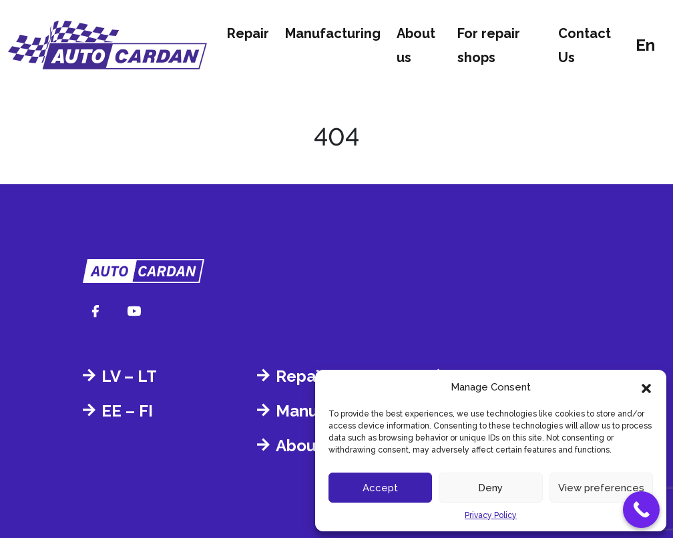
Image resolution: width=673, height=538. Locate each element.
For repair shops (488, 45)
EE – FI (127, 411)
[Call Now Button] (641, 509)
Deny (490, 488)
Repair (248, 33)
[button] (646, 387)
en (645, 45)
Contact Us (584, 45)
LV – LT (129, 376)
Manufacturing (333, 33)
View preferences (601, 488)
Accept (380, 488)
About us (416, 45)
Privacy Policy (491, 515)
